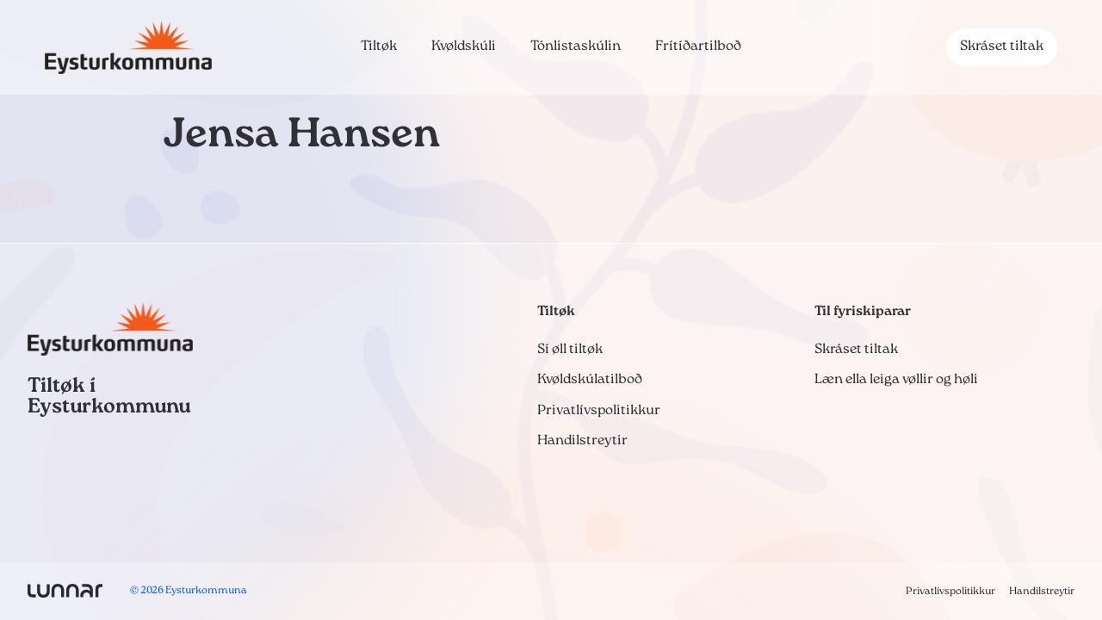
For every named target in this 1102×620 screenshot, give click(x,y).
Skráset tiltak (1001, 46)
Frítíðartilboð (698, 46)
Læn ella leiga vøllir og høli (896, 380)
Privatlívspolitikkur (598, 411)
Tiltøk (379, 46)
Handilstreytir (582, 441)
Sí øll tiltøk (570, 349)
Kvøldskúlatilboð (589, 380)
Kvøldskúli (463, 46)
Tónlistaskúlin (575, 46)
